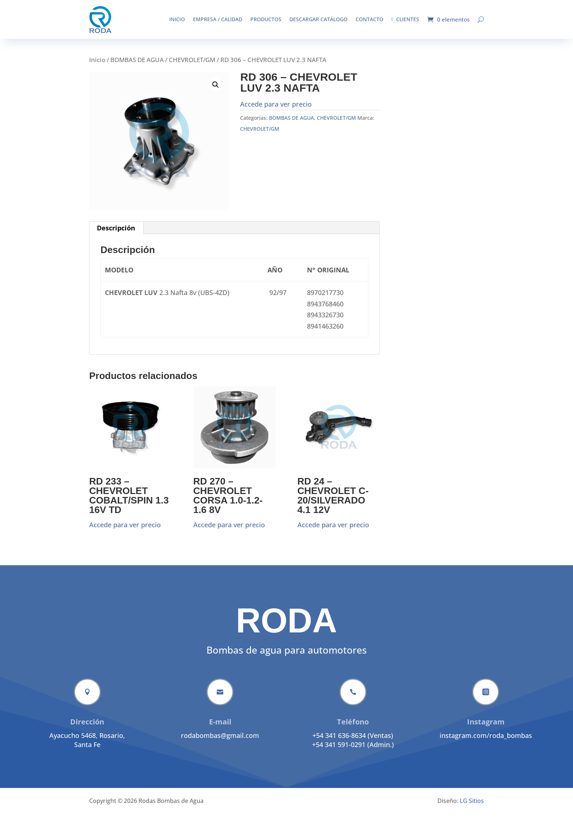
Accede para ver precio (276, 109)
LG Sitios (472, 806)
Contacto (369, 19)
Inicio (177, 19)
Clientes (405, 19)
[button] (215, 90)
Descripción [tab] (116, 233)
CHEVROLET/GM (192, 65)
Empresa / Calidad (217, 19)
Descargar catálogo (318, 19)
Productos (265, 19)
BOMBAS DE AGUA (137, 65)
